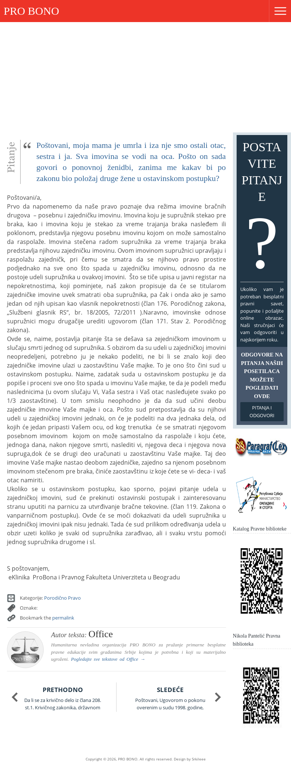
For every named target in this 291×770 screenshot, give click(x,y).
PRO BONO (31, 11)
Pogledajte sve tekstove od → (108, 659)
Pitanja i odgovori (261, 411)
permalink (63, 617)
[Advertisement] (145, 77)
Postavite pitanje (262, 210)
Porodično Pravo (62, 598)
